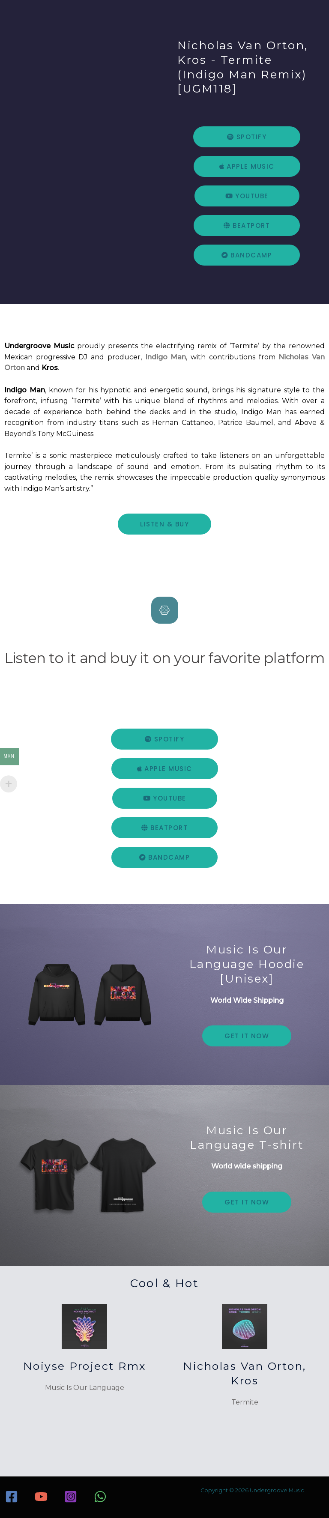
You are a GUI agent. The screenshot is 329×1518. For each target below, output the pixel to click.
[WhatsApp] (100, 1493)
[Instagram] (70, 1493)
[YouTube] (41, 1493)
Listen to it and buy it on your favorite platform (164, 656)
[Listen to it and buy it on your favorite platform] (164, 610)
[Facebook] (11, 1493)
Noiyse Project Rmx (84, 1363)
